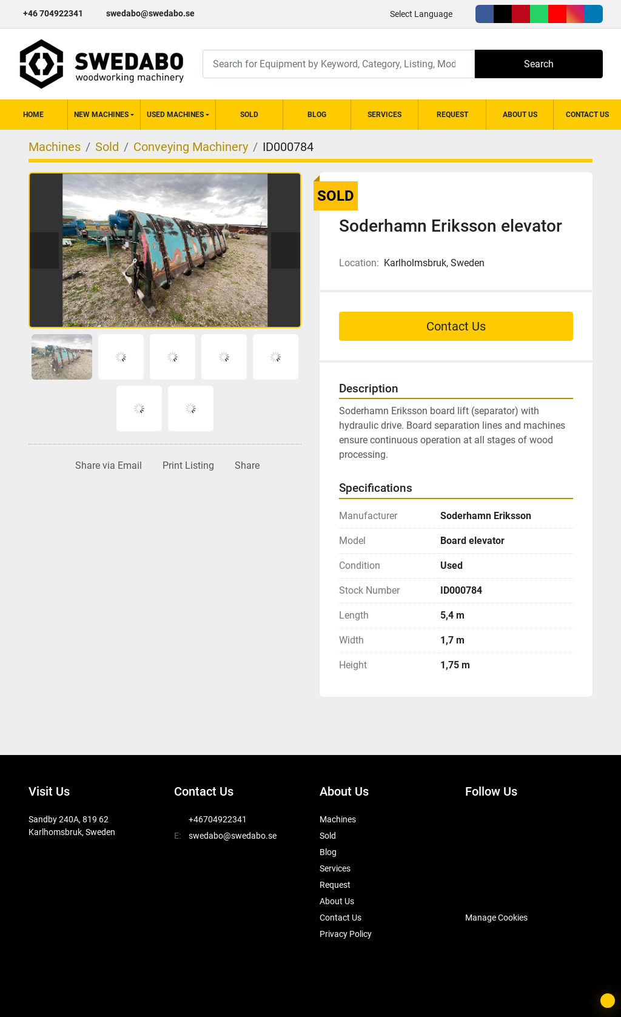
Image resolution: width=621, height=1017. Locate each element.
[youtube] (557, 14)
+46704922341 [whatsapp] (218, 819)
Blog (316, 114)
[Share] (244, 465)
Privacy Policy (346, 934)
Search (539, 64)
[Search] (339, 64)
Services (384, 114)
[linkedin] (594, 14)
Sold (249, 114)
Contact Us (587, 114)
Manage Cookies (496, 917)
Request (452, 114)
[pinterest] (521, 14)
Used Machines (175, 114)
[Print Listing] (186, 465)
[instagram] (575, 14)
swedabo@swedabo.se (150, 13)
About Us (520, 114)
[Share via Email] (106, 465)
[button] (104, 114)
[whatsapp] (539, 14)
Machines (338, 819)
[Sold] (107, 146)
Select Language (421, 14)
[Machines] (55, 146)
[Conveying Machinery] (190, 146)
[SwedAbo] (488, 887)
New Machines (101, 114)
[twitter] (503, 14)
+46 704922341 (53, 13)
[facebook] (484, 14)
